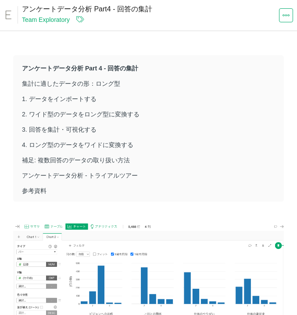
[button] (286, 14)
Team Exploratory (46, 19)
